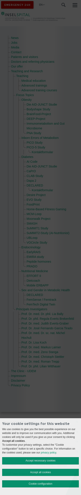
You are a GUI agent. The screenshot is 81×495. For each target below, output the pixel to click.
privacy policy (48, 452)
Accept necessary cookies (40, 460)
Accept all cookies (40, 472)
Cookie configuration (40, 483)
